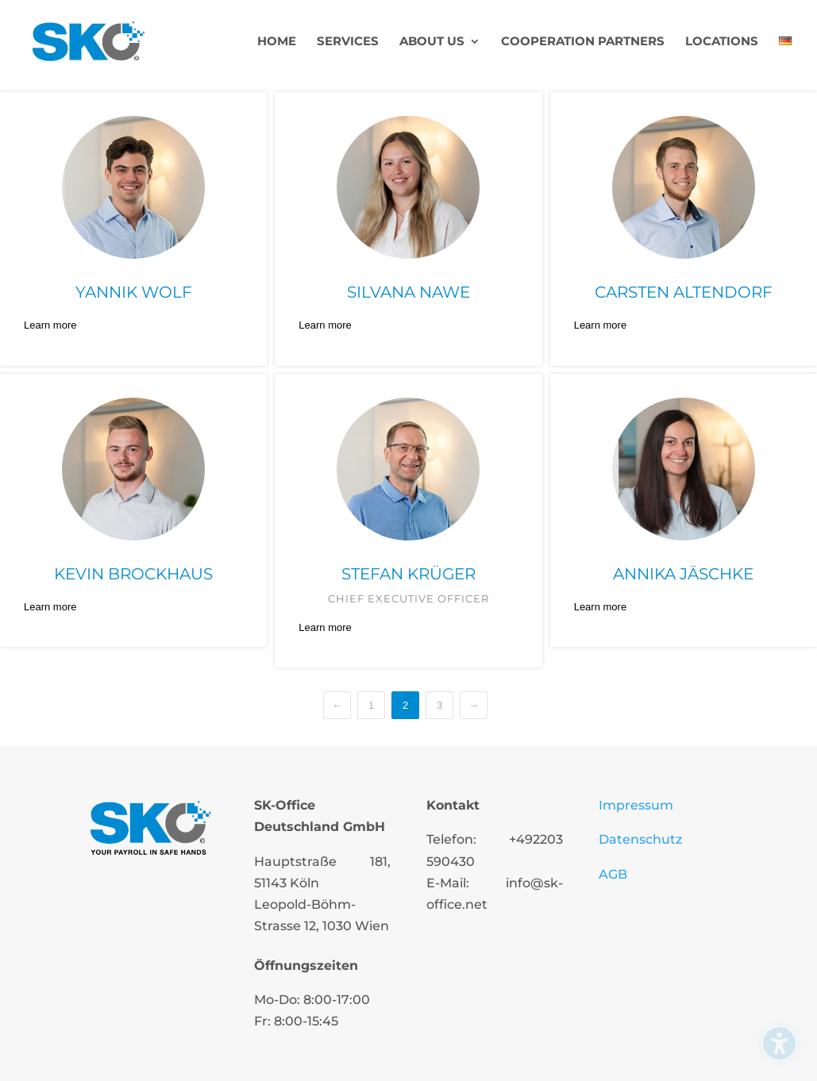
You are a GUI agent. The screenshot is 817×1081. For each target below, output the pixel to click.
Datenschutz (640, 839)
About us (431, 42)
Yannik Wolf (133, 292)
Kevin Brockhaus (133, 573)
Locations (721, 42)
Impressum (636, 805)
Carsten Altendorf (684, 292)
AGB (613, 874)
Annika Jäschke (683, 573)
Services (348, 42)
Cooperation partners (583, 42)
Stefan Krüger (408, 573)
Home (276, 42)
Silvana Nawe (408, 292)
